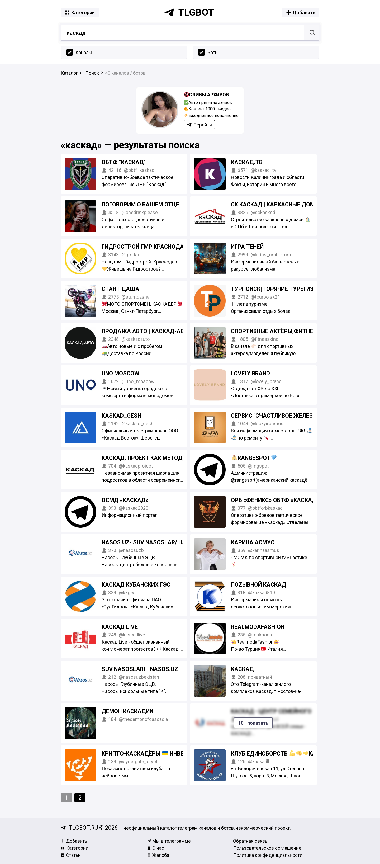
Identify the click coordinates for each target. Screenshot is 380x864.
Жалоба (158, 855)
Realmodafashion (257, 627)
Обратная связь (250, 841)
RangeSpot (253, 458)
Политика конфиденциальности (267, 855)
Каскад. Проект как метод (142, 458)
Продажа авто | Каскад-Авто (147, 331)
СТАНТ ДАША (120, 289)
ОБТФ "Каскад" (124, 162)
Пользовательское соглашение (267, 848)
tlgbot (189, 12)
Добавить (74, 841)
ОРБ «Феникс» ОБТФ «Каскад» (275, 500)
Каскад (242, 669)
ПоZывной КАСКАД (258, 584)
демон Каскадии (127, 711)
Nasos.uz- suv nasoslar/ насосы (152, 542)
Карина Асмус (252, 542)
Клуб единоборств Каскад (291, 753)
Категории (74, 848)
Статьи (71, 855)
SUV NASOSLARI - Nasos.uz (140, 669)
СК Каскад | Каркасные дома (278, 204)
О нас (155, 848)
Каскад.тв (247, 162)
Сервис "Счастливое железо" (275, 415)
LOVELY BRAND (250, 373)
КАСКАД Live (120, 627)
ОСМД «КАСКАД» (125, 500)
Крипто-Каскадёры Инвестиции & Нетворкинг (175, 753)
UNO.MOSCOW (120, 373)
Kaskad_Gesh (121, 415)
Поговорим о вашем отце (140, 204)
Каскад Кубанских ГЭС (136, 584)
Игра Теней (247, 246)
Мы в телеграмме (169, 841)
